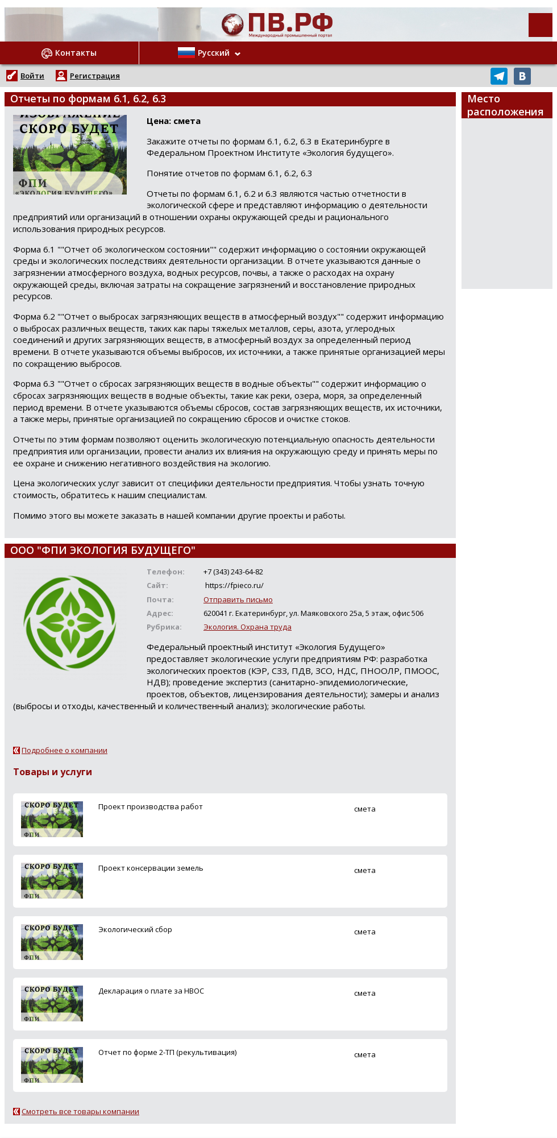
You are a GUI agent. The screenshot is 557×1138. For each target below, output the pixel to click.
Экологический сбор (135, 929)
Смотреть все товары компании (80, 1111)
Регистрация (95, 76)
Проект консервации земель (150, 868)
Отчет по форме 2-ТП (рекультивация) (167, 1052)
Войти (32, 76)
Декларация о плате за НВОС (151, 991)
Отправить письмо (238, 599)
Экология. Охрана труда (247, 627)
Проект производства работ (150, 806)
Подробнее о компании (64, 750)
